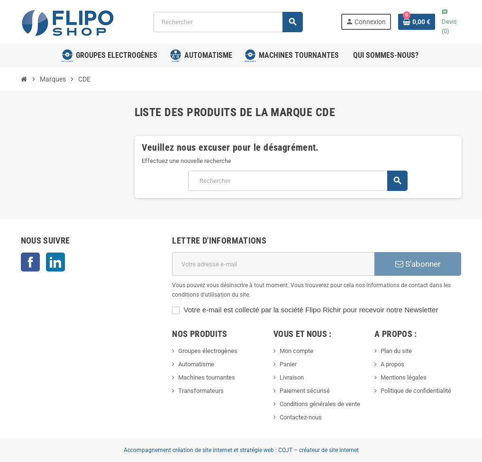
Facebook (30, 262)
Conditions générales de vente (320, 404)
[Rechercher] (228, 22)
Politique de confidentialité (416, 390)
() (449, 22)
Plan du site (396, 350)
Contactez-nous (301, 417)
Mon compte (296, 350)
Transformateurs (201, 390)
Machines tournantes (206, 377)
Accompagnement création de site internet (178, 450)
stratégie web (257, 450)
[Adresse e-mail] (273, 264)
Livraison (292, 377)
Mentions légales (404, 377)
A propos (392, 364)
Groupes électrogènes (207, 350)
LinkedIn (55, 262)
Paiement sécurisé (305, 390)
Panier (288, 364)
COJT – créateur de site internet (318, 450)
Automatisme (196, 364)
